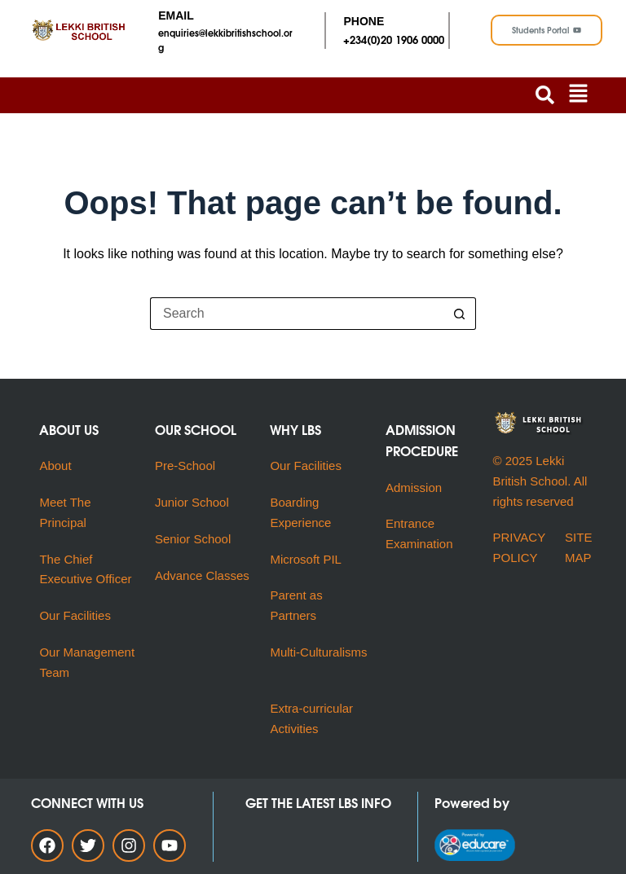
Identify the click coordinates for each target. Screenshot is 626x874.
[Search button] (459, 313)
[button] (578, 95)
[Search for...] (296, 313)
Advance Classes (202, 575)
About (56, 465)
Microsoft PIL (306, 559)
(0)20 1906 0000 (405, 39)
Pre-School (185, 465)
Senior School (193, 539)
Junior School (192, 502)
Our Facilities (75, 615)
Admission (414, 487)
